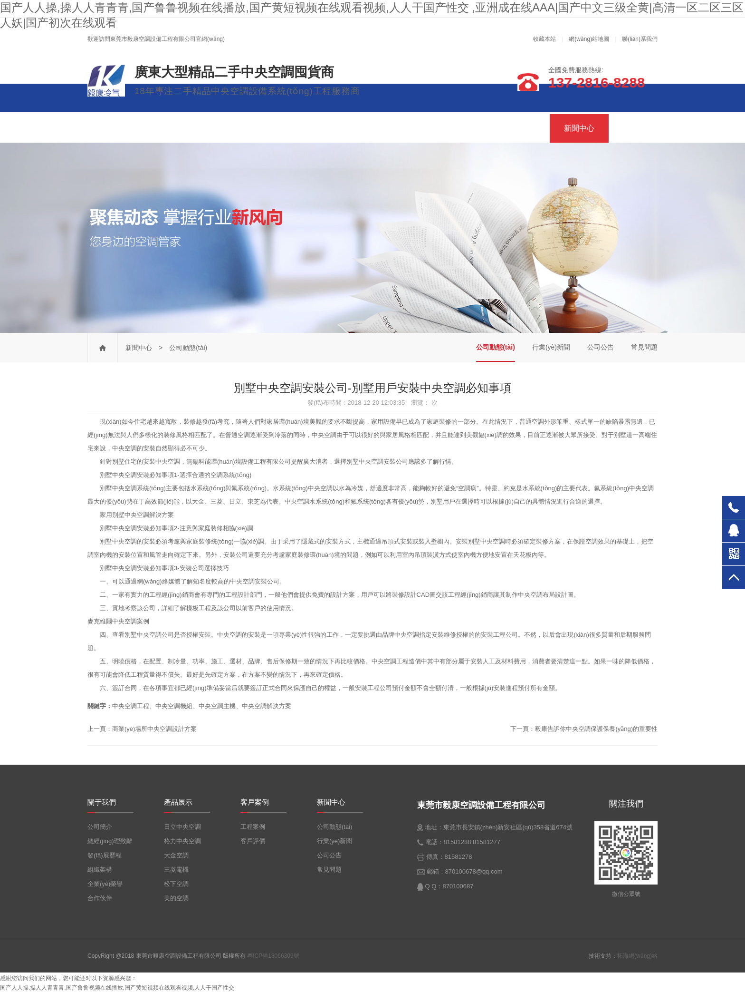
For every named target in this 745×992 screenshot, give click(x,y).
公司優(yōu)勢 (453, 128)
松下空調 (176, 883)
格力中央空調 (182, 841)
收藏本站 (544, 39)
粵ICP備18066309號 (273, 956)
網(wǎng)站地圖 (589, 39)
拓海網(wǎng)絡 (637, 956)
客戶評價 (252, 841)
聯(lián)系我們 (640, 39)
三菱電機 (176, 869)
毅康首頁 (119, 128)
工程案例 (252, 826)
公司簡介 (99, 826)
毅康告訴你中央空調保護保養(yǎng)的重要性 (596, 728)
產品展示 (385, 128)
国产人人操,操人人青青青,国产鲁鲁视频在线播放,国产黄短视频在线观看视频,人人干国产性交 (117, 987)
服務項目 (326, 128)
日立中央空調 (182, 826)
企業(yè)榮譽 (105, 883)
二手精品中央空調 (252, 128)
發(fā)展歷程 (104, 855)
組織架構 (99, 869)
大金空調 (176, 855)
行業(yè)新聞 (551, 347)
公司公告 (600, 347)
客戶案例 (520, 128)
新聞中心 (579, 128)
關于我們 (178, 128)
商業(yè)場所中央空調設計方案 (154, 728)
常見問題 (644, 347)
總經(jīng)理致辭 (110, 841)
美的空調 (176, 898)
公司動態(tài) (495, 347)
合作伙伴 (99, 898)
